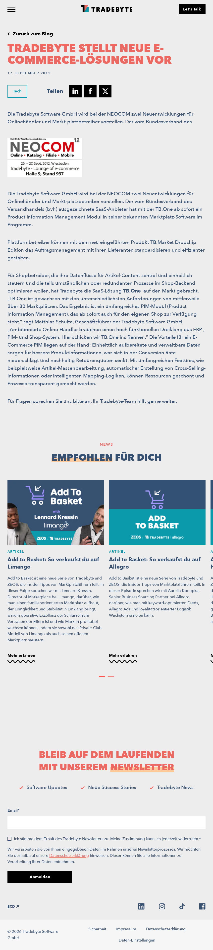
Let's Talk (192, 9)
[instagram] (162, 906)
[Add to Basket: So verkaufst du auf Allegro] (157, 572)
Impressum (126, 929)
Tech (17, 91)
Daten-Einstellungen (137, 940)
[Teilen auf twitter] (105, 91)
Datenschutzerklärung (69, 855)
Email (13, 810)
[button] (102, 676)
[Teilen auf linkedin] (75, 91)
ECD (13, 906)
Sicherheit (97, 929)
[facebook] (202, 906)
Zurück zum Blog (33, 33)
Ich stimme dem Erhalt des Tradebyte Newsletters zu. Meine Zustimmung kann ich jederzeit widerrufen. (107, 839)
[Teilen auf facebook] (90, 91)
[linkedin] (141, 906)
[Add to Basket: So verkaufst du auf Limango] (55, 572)
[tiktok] (182, 906)
